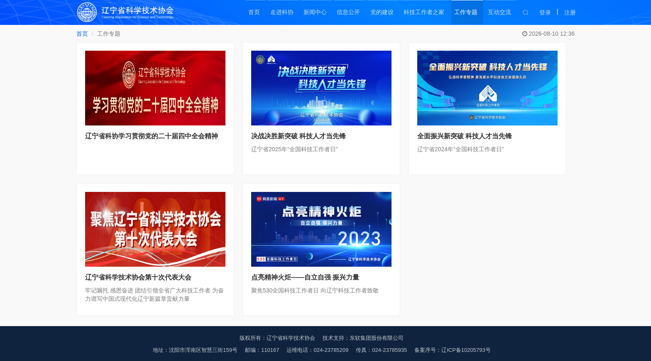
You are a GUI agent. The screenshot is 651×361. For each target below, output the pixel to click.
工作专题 (465, 12)
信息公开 (343, 12)
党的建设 (377, 12)
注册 (570, 12)
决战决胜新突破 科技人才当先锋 (298, 136)
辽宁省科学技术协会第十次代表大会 (138, 277)
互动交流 (500, 12)
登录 (545, 12)
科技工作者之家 (421, 12)
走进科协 (273, 12)
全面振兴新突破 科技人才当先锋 (464, 136)
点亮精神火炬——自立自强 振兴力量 (305, 277)
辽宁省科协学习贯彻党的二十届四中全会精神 (151, 136)
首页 (244, 12)
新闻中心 (308, 12)
